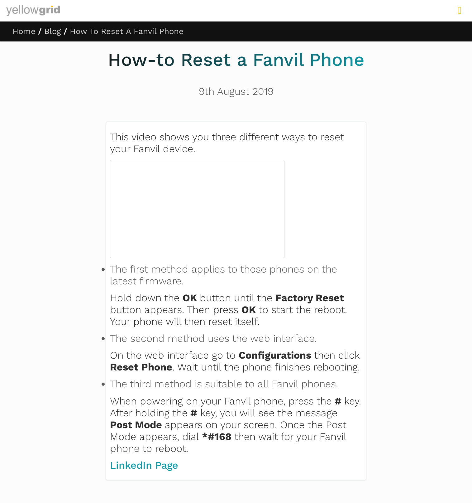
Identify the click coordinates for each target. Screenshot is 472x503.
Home (24, 31)
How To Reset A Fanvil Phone (127, 31)
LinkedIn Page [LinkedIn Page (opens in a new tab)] (144, 465)
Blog (52, 31)
